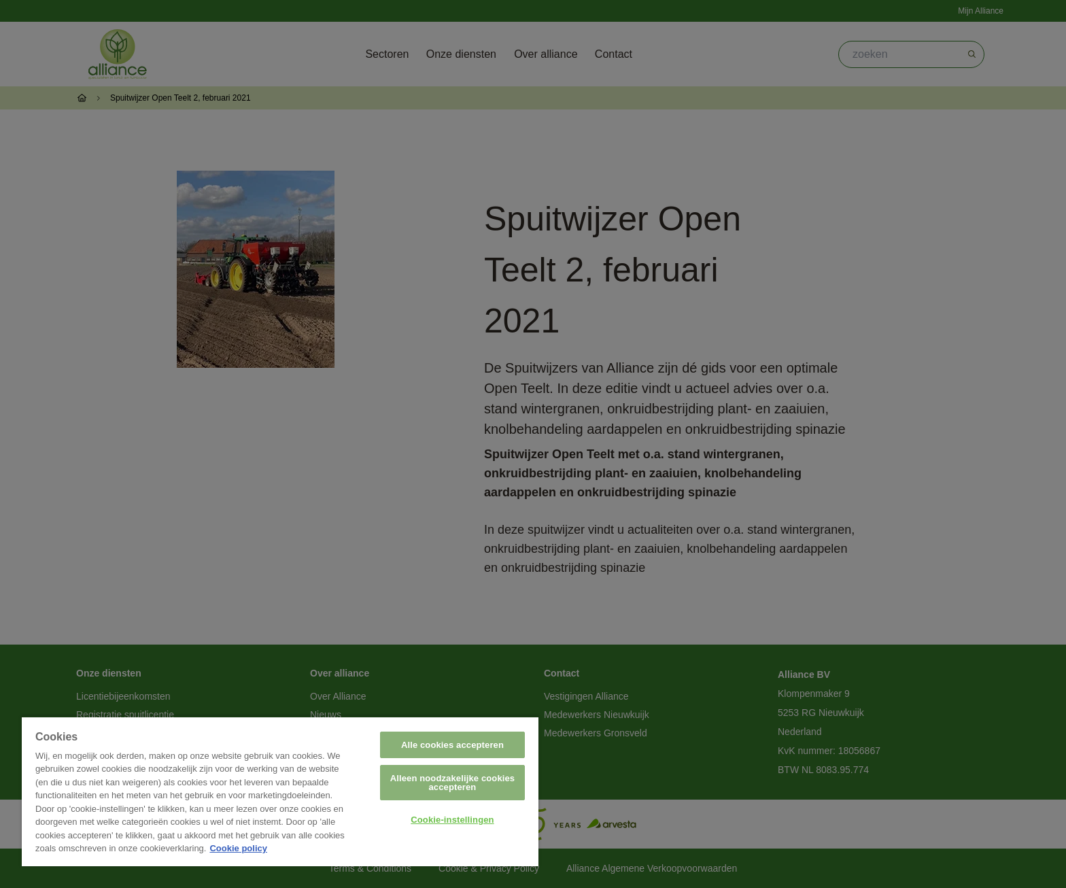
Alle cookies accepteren (452, 745)
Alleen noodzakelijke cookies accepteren (452, 782)
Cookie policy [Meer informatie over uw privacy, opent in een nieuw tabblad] (238, 848)
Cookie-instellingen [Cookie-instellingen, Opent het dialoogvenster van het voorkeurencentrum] (452, 820)
